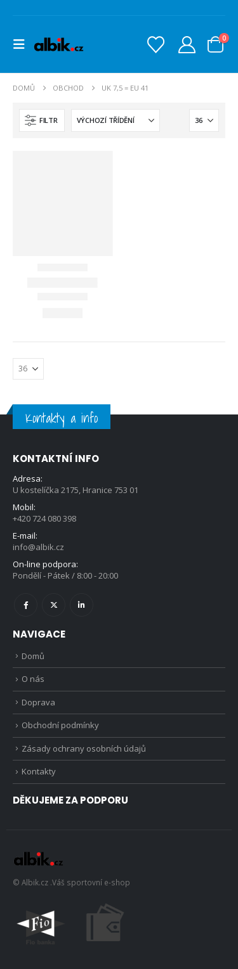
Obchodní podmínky (60, 725)
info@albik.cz (38, 547)
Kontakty (39, 771)
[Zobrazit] (204, 120)
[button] (23, 44)
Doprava (38, 702)
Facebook (25, 605)
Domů (33, 656)
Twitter (53, 605)
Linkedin (81, 605)
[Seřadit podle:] (115, 120)
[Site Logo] (58, 44)
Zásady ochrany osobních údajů (84, 748)
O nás (33, 678)
